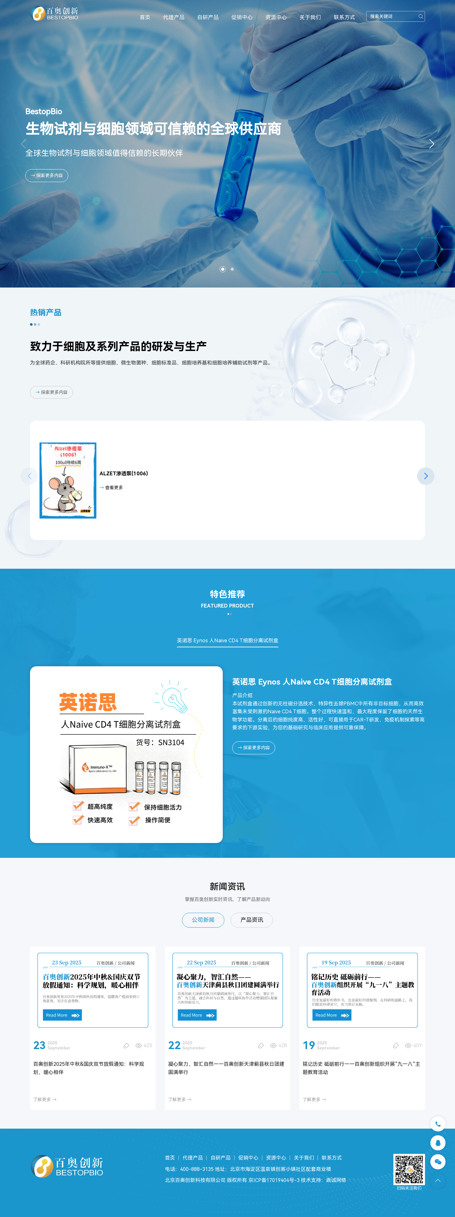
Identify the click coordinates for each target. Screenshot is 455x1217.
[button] (432, 144)
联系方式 (344, 17)
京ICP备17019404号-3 (274, 1180)
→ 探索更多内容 (47, 175)
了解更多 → (45, 1099)
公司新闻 (203, 920)
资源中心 (276, 17)
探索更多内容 (51, 392)
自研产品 (208, 17)
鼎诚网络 (336, 1180)
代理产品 (174, 17)
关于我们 (310, 17)
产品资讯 (251, 920)
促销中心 (242, 17)
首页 (145, 17)
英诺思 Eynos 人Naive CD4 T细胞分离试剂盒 (227, 641)
